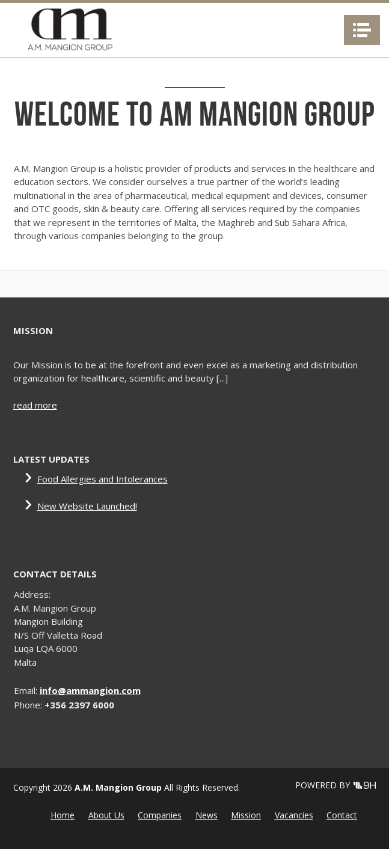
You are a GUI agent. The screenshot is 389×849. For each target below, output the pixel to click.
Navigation (362, 30)
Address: (32, 594)
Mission (246, 815)
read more (35, 405)
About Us (106, 815)
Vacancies (294, 815)
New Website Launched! (87, 506)
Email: (27, 690)
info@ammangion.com (90, 690)
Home (63, 815)
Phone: (29, 705)
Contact (341, 815)
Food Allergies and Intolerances (102, 479)
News (206, 815)
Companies (160, 815)
